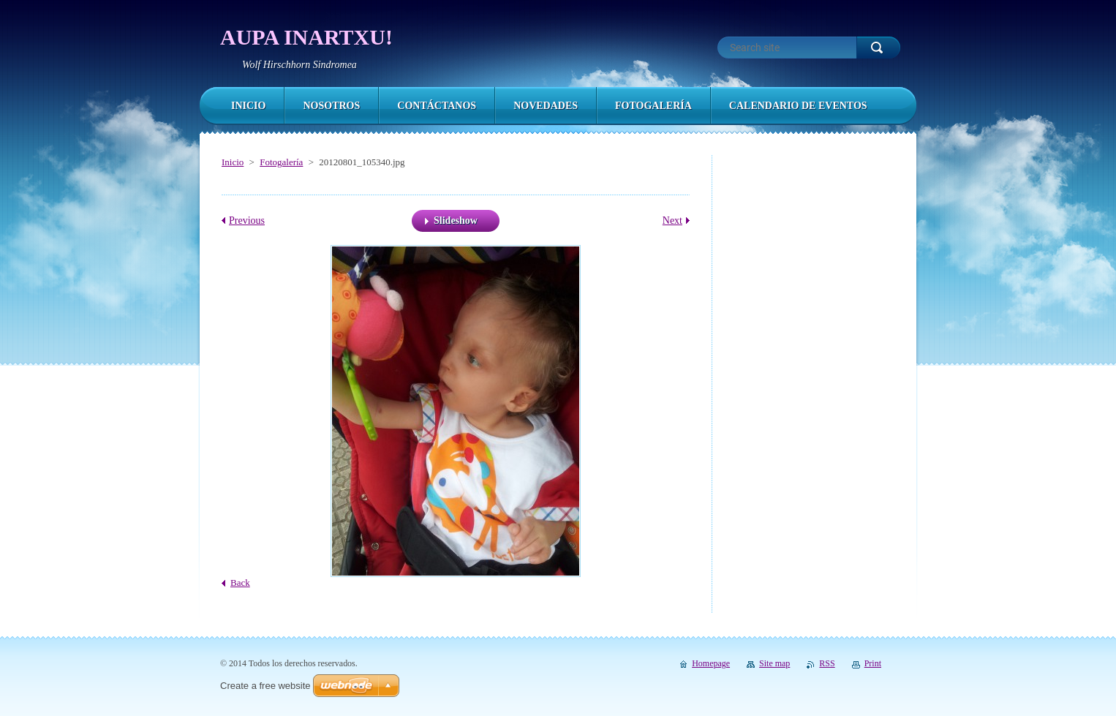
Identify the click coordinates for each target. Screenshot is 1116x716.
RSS (826, 663)
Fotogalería (281, 162)
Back (240, 582)
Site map (774, 663)
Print (872, 663)
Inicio (233, 162)
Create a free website (265, 685)
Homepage (711, 663)
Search (878, 48)
